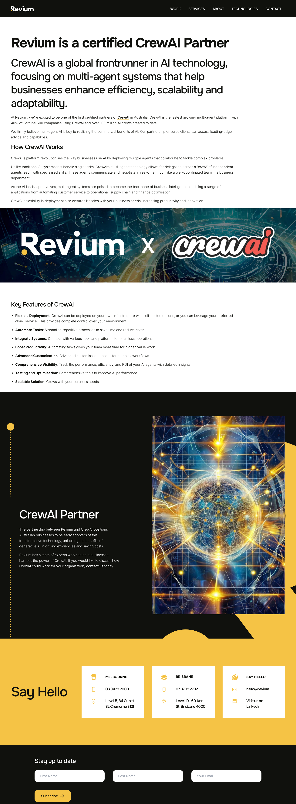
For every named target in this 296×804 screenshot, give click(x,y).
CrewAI (123, 117)
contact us (94, 566)
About (218, 9)
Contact (273, 9)
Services (196, 9)
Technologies (245, 9)
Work (175, 9)
